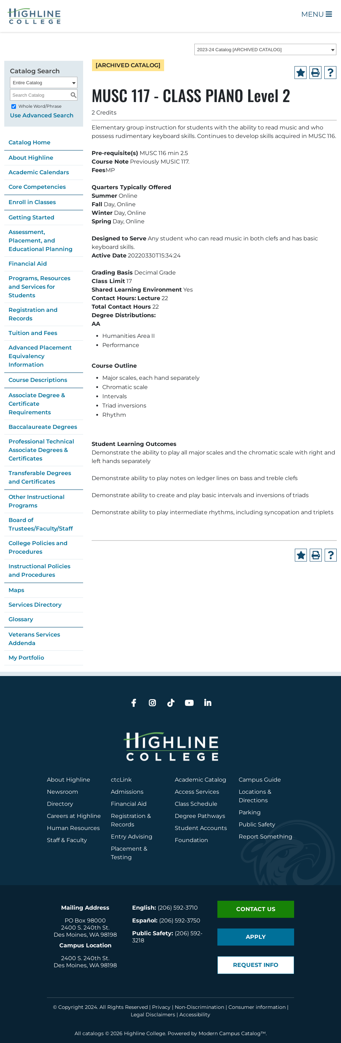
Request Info (255, 965)
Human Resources (73, 828)
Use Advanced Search (42, 115)
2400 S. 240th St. (85, 927)
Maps (16, 590)
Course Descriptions (38, 380)
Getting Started (31, 217)
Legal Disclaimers (153, 1014)
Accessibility (194, 1014)
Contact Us (255, 909)
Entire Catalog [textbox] (27, 82)
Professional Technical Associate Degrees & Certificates (41, 450)
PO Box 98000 (85, 920)
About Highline (31, 157)
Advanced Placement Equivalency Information (40, 356)
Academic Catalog (200, 779)
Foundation (191, 840)
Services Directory (35, 604)
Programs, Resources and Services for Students (39, 287)
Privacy (161, 1007)
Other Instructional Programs (37, 501)
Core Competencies (37, 186)
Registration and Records (33, 314)
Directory (60, 803)
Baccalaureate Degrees (43, 427)
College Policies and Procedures (38, 547)
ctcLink (121, 779)
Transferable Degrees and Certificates (40, 477)
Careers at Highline (74, 816)
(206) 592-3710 (178, 907)
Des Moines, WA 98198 (85, 934)
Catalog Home (29, 142)
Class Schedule (196, 803)
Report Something (265, 836)
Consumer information (257, 1007)
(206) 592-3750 (179, 920)
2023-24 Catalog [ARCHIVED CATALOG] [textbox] (239, 49)
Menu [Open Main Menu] (316, 14)
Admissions (128, 791)
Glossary (21, 619)
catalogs (93, 1033)
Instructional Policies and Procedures (39, 570)
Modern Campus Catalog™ (232, 1033)
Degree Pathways (200, 816)
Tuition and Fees (33, 333)
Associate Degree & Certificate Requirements (37, 404)
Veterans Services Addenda (34, 638)
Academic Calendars (39, 172)
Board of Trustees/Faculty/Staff (41, 524)
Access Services (197, 791)
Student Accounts (201, 828)
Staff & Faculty (67, 840)
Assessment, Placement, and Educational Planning (40, 240)
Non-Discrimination (199, 1007)
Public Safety (257, 824)
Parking (250, 812)
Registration (128, 816)
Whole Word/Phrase (39, 106)
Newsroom (62, 791)
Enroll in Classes (32, 202)
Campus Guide (260, 779)
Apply (256, 936)
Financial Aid (28, 263)
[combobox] (265, 49)
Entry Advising (131, 836)
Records (122, 824)
